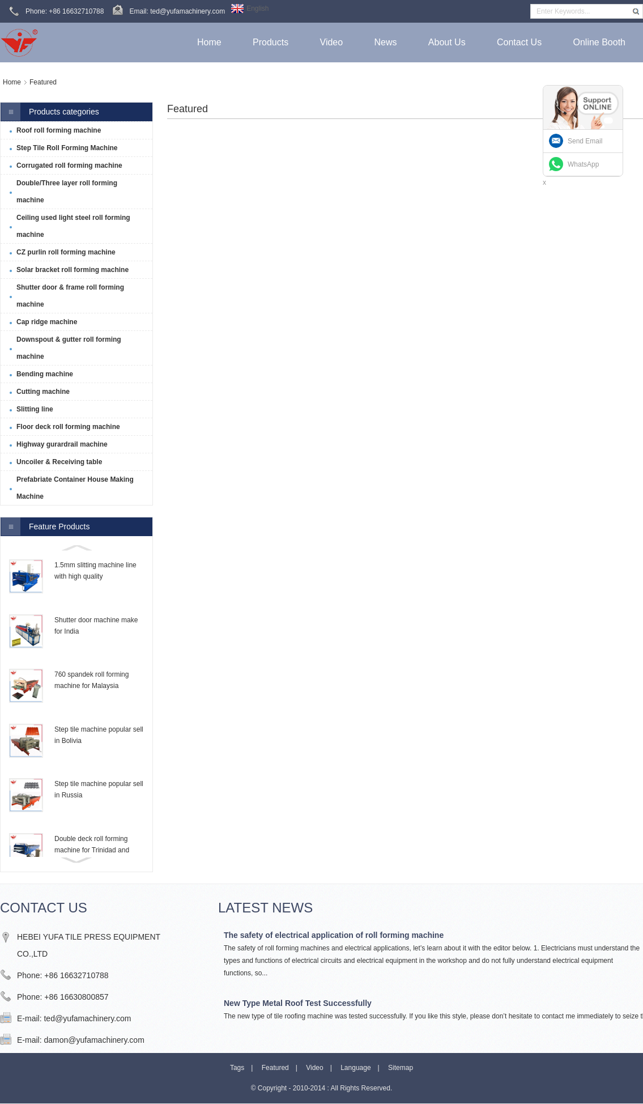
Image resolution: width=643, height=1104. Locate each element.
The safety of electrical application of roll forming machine (334, 935)
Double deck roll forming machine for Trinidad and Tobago (91, 850)
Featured (43, 82)
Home (12, 82)
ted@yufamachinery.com (87, 1018)
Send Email (585, 141)
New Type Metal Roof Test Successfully (298, 1003)
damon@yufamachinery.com (94, 1039)
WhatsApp (583, 164)
